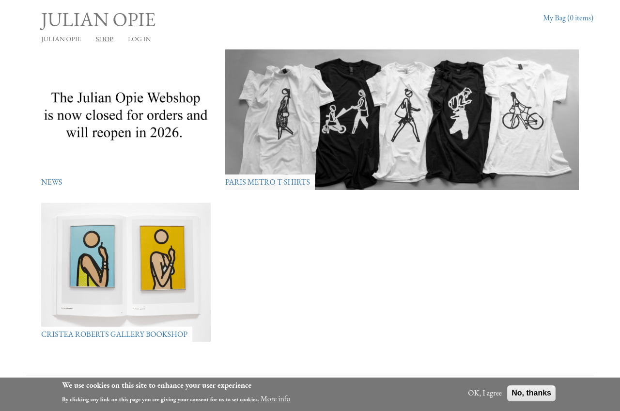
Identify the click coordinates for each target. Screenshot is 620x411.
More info (276, 400)
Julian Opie (98, 19)
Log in (139, 38)
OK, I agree (485, 395)
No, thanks (531, 395)
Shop (104, 38)
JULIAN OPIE (61, 38)
